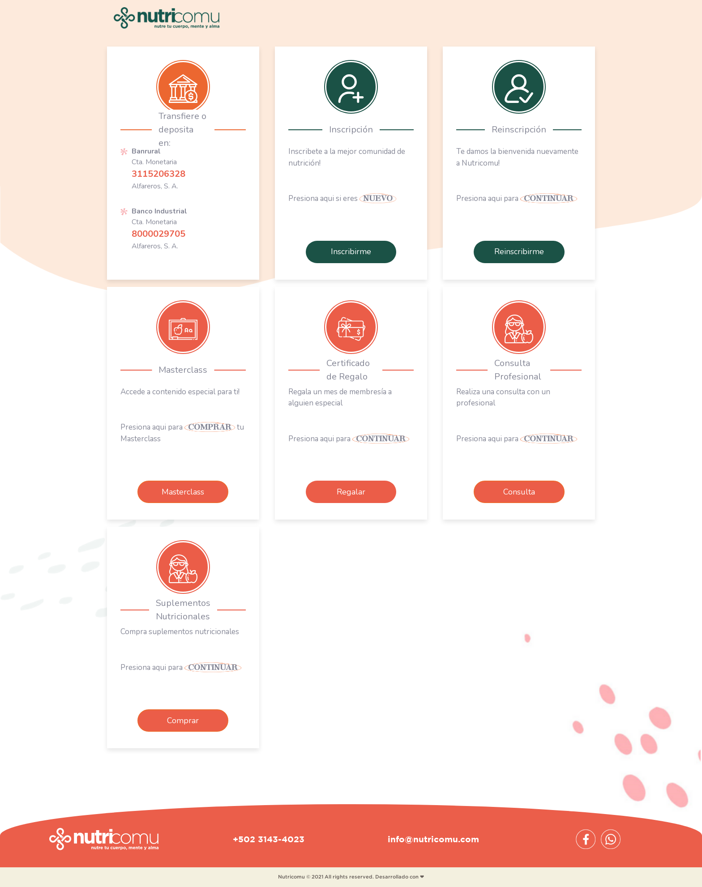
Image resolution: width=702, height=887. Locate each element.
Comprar (183, 720)
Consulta (519, 491)
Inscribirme (351, 251)
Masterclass (183, 491)
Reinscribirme (519, 251)
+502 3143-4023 (268, 839)
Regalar (351, 491)
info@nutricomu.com (433, 839)
